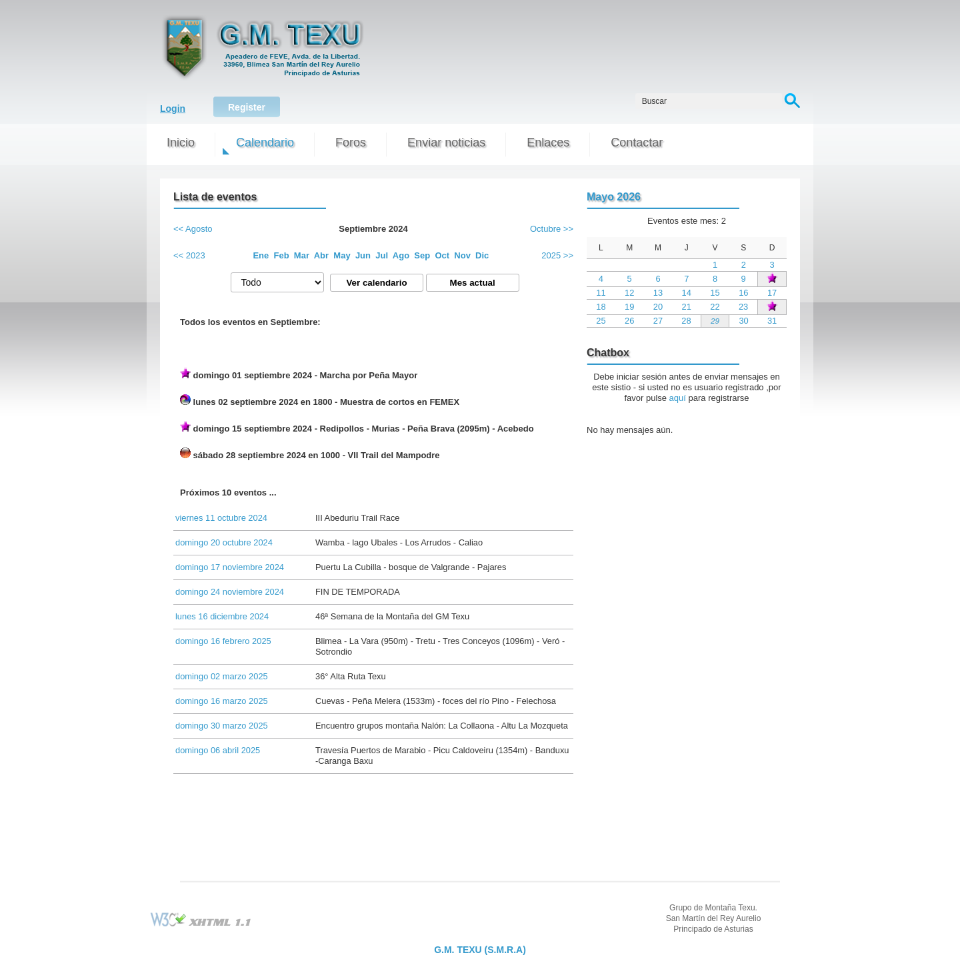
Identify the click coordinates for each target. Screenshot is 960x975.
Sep (422, 255)
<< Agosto (193, 229)
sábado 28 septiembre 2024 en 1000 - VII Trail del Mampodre (310, 454)
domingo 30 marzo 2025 (221, 726)
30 (743, 321)
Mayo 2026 (614, 196)
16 (743, 293)
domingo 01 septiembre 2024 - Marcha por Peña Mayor (298, 374)
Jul (381, 255)
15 (714, 293)
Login (172, 108)
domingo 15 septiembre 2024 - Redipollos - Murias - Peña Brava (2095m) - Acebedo (357, 427)
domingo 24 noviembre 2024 (229, 592)
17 (772, 293)
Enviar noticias (446, 142)
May (341, 255)
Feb (281, 255)
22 (714, 307)
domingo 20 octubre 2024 (224, 542)
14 (686, 293)
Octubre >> (551, 229)
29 (715, 320)
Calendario (265, 142)
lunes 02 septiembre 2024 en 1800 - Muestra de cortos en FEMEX (319, 400)
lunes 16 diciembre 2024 (222, 616)
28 (686, 321)
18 (600, 307)
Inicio (181, 142)
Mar (301, 255)
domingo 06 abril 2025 (217, 750)
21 (686, 307)
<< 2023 (189, 255)
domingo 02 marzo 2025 (221, 676)
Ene (261, 255)
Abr (321, 255)
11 (600, 293)
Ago (401, 255)
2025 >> (557, 255)
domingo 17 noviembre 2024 (229, 567)
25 (600, 321)
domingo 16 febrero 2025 (223, 641)
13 (658, 293)
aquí (677, 398)
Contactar (637, 142)
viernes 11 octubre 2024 (221, 518)
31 (772, 321)
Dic (482, 255)
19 (629, 307)
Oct (442, 255)
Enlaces (548, 142)
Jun (363, 255)
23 (743, 307)
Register (246, 107)
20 (658, 307)
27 (658, 321)
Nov (462, 255)
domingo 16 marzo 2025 (221, 701)
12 (629, 293)
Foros (350, 142)
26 (629, 321)
